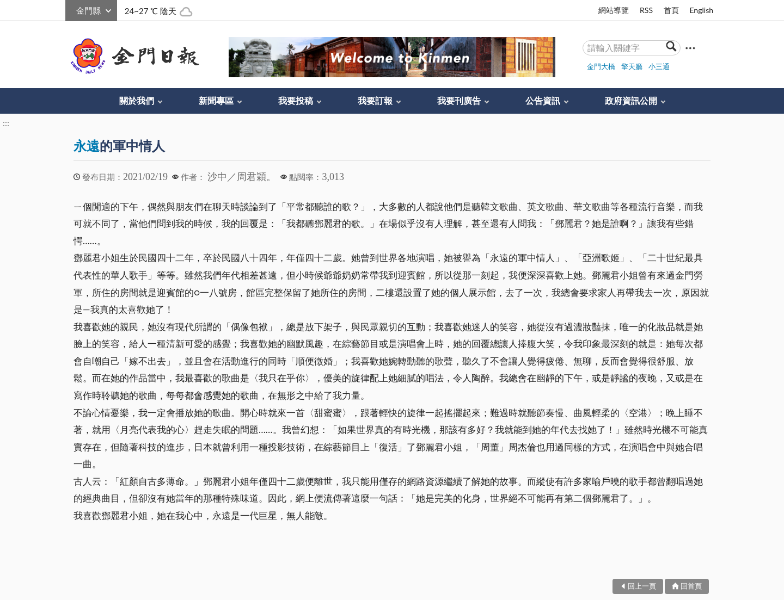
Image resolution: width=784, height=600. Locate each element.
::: (71, 9)
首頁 (671, 10)
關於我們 (136, 100)
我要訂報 (375, 100)
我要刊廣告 (459, 100)
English (701, 10)
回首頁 (691, 586)
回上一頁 (642, 586)
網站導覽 (613, 10)
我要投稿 (295, 100)
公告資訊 (542, 100)
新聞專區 (216, 100)
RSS (646, 10)
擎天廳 (631, 66)
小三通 (659, 66)
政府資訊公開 (631, 100)
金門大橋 (601, 66)
